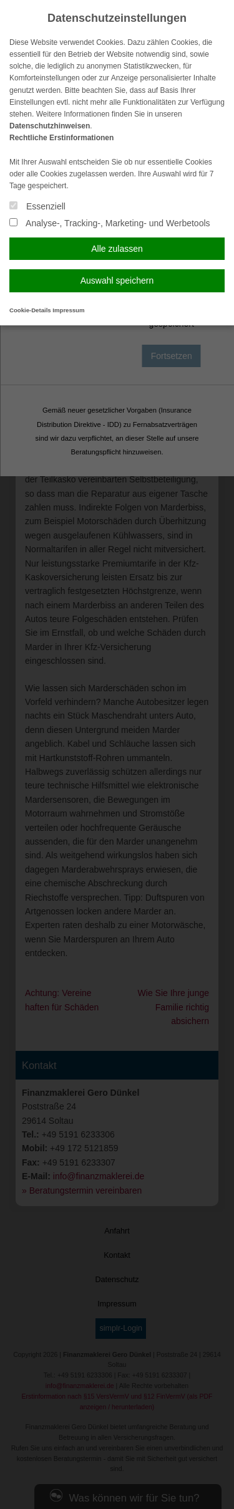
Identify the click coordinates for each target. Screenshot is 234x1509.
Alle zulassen (117, 249)
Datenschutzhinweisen (49, 126)
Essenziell (37, 206)
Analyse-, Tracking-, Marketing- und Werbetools (109, 223)
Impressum (68, 310)
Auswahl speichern (117, 280)
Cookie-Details (30, 310)
